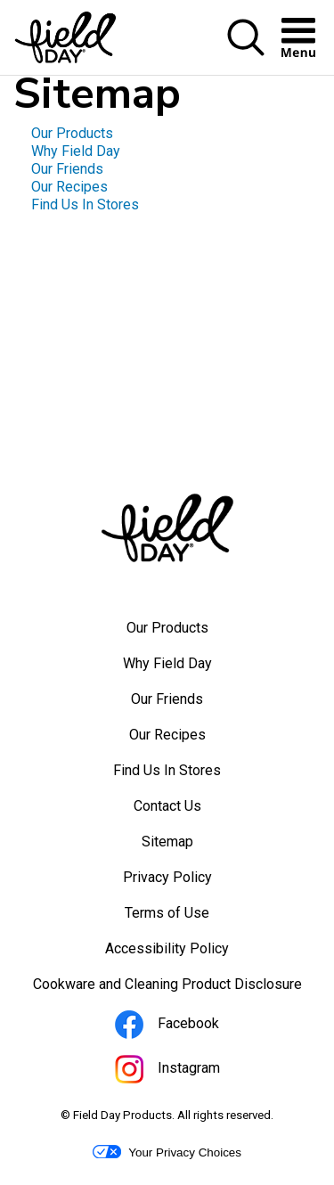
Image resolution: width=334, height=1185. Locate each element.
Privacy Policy (191, 882)
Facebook (191, 1027)
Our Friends (67, 168)
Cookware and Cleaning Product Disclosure (177, 989)
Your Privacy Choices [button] (167, 1152)
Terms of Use (191, 917)
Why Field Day (75, 151)
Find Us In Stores (85, 204)
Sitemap (167, 841)
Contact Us (167, 805)
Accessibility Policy (191, 953)
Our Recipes (69, 186)
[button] (245, 39)
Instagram (191, 1071)
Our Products (72, 133)
